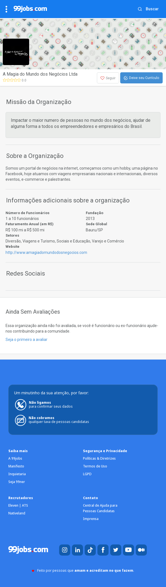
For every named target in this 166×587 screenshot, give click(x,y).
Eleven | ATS (18, 505)
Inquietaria (17, 474)
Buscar (152, 9)
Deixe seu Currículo (141, 78)
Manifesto (16, 466)
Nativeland (16, 513)
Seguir (107, 78)
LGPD (87, 474)
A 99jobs (15, 458)
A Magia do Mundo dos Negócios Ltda (40, 74)
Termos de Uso (95, 466)
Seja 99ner (16, 481)
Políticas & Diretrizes (99, 458)
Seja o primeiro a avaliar (26, 339)
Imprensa (91, 518)
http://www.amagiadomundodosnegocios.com (46, 252)
